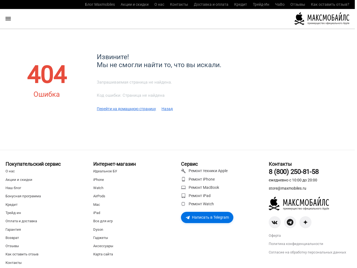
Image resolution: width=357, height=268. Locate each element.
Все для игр (103, 221)
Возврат (12, 238)
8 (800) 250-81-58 (293, 171)
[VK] (275, 222)
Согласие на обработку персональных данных (307, 252)
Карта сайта (103, 254)
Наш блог (13, 188)
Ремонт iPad (196, 195)
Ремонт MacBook (200, 187)
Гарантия (13, 229)
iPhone (98, 180)
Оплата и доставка (21, 221)
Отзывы (297, 4)
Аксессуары (103, 246)
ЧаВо (280, 4)
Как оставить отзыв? (330, 4)
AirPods (99, 196)
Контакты (179, 4)
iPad (96, 213)
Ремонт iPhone (198, 179)
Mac (96, 205)
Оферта (275, 235)
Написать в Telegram (207, 217)
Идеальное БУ (105, 171)
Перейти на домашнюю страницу (126, 109)
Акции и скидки (135, 4)
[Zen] (305, 222)
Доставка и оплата (211, 4)
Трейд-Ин (261, 4)
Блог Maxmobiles (100, 4)
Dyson (98, 229)
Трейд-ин (13, 213)
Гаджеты (100, 238)
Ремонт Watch (197, 203)
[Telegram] (290, 222)
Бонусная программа (23, 196)
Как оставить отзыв (21, 254)
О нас (159, 4)
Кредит (240, 4)
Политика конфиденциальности (296, 244)
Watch (98, 188)
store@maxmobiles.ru (287, 188)
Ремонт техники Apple (204, 171)
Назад (167, 109)
